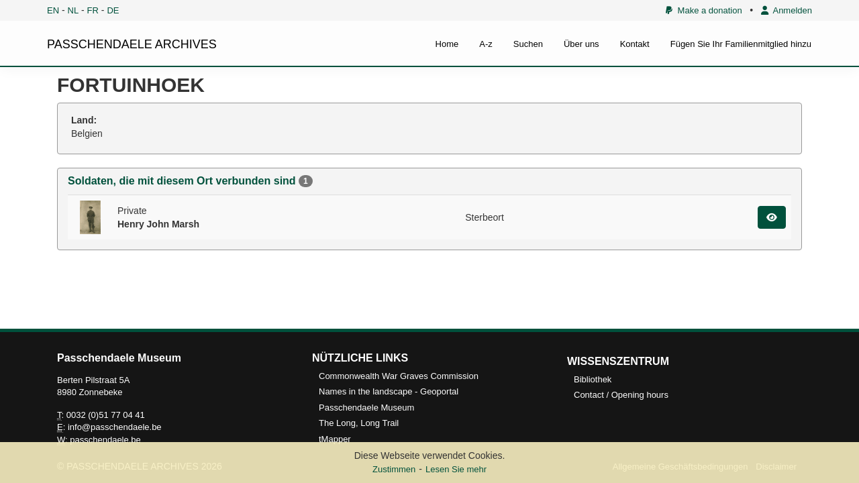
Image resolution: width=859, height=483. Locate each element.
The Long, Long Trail (359, 423)
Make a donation (704, 10)
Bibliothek (592, 379)
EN (53, 10)
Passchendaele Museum (366, 407)
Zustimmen (393, 469)
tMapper (335, 439)
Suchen (528, 44)
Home (447, 44)
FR (93, 10)
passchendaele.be (105, 440)
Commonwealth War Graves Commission (398, 376)
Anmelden (786, 10)
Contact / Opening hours (621, 395)
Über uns (581, 44)
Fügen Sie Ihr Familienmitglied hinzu (740, 44)
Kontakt (635, 44)
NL (73, 10)
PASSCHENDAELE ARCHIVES (132, 44)
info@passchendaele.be (115, 427)
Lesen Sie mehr (456, 469)
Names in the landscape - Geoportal (388, 391)
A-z (486, 44)
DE (113, 10)
